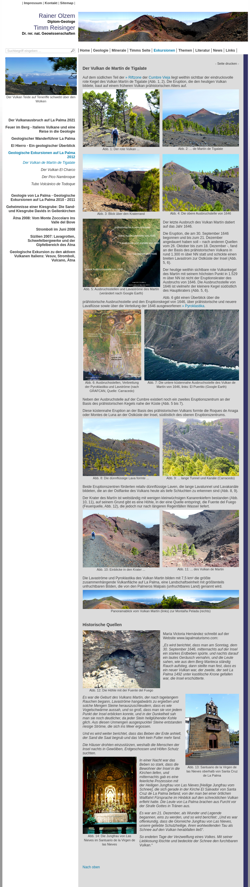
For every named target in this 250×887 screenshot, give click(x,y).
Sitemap (66, 3)
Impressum (33, 3)
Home (85, 50)
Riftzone (134, 77)
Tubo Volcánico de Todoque (53, 184)
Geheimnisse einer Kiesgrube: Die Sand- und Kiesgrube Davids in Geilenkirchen (40, 209)
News (217, 50)
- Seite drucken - (227, 63)
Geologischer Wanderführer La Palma (43, 139)
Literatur (202, 50)
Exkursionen (164, 50)
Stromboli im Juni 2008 (55, 229)
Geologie (100, 50)
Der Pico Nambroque (58, 177)
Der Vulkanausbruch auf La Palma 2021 (42, 120)
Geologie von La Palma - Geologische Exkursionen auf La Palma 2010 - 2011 (43, 197)
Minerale (119, 50)
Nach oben (91, 867)
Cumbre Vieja (159, 77)
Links (230, 50)
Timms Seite (139, 50)
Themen (185, 50)
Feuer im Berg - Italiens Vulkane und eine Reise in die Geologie (40, 129)
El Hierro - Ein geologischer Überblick (43, 146)
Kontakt (51, 3)
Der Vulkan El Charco (58, 170)
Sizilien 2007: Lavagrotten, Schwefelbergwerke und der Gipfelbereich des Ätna (51, 240)
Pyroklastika (194, 306)
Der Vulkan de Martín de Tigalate (49, 163)
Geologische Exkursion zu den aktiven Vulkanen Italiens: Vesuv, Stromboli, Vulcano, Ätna (42, 256)
